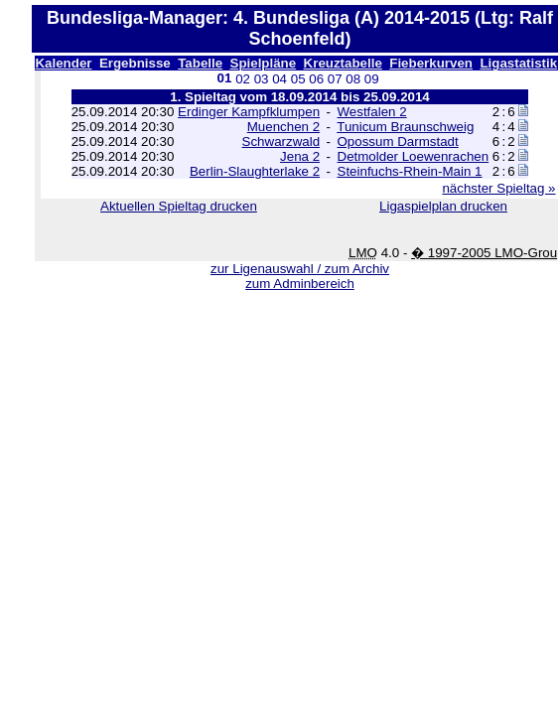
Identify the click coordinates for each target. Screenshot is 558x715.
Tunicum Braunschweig (405, 126)
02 (242, 79)
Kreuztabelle (343, 63)
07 (335, 79)
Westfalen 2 (372, 111)
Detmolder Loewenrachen (413, 156)
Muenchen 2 (283, 126)
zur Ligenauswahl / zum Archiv (299, 268)
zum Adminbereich (299, 283)
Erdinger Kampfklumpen (249, 111)
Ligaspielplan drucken (443, 206)
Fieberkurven (431, 63)
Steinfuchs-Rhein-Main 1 (410, 171)
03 (261, 79)
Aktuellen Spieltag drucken (178, 206)
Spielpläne (263, 63)
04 (279, 79)
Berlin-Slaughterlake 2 (255, 171)
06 (316, 79)
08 (353, 79)
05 (298, 79)
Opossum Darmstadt (398, 141)
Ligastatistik (518, 63)
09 (371, 79)
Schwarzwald (281, 141)
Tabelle (200, 63)
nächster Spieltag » (498, 188)
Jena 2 (300, 156)
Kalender (63, 63)
